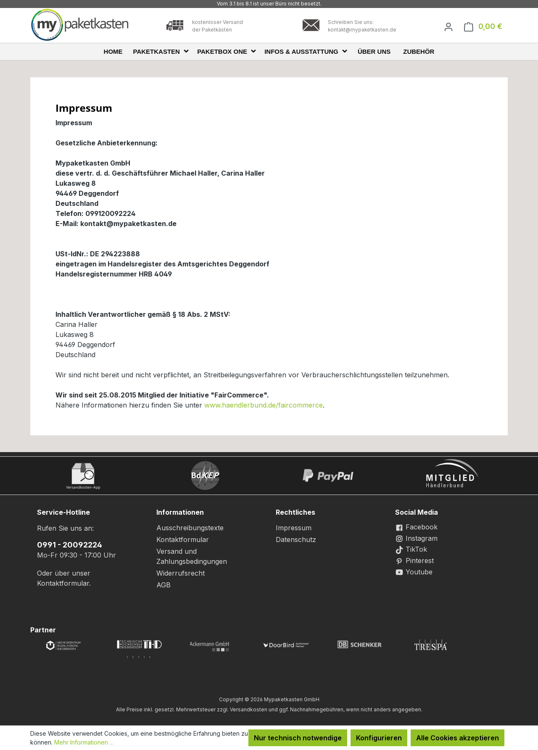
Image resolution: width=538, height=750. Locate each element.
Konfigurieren (379, 738)
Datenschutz (296, 539)
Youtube (414, 572)
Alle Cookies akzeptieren (457, 738)
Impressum (293, 528)
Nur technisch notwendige (298, 738)
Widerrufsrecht (180, 573)
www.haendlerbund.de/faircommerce (263, 405)
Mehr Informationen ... (83, 742)
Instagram (416, 538)
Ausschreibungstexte (190, 528)
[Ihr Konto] (448, 26)
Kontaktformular (63, 583)
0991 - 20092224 (69, 544)
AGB (163, 585)
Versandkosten (248, 709)
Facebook (416, 527)
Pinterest (414, 560)
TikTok (411, 549)
